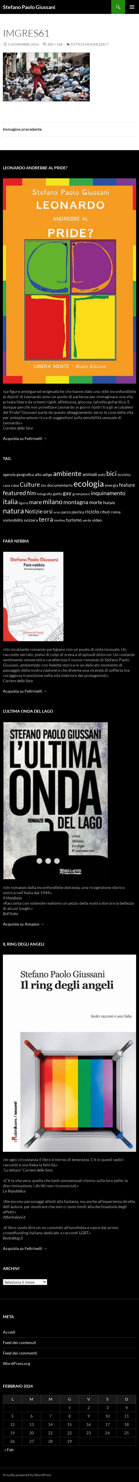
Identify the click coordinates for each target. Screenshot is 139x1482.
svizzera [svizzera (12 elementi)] (31, 520)
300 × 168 (55, 44)
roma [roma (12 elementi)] (115, 511)
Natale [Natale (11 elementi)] (109, 502)
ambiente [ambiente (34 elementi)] (67, 473)
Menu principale (132, 7)
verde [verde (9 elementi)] (87, 520)
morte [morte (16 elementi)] (95, 502)
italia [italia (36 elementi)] (10, 501)
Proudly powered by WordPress (27, 1475)
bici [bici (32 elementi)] (111, 473)
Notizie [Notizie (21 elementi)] (34, 511)
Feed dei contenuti (19, 1342)
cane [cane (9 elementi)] (6, 485)
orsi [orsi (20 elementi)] (48, 511)
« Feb (9, 1449)
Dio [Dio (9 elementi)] (43, 485)
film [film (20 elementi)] (31, 493)
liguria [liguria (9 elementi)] (23, 503)
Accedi (9, 1332)
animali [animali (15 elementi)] (90, 474)
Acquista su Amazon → (23, 923)
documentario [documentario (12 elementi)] (60, 485)
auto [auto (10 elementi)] (101, 475)
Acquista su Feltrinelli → (25, 438)
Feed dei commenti (20, 1352)
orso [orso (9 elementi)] (57, 512)
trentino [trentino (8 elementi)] (59, 520)
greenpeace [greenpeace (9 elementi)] (81, 494)
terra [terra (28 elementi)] (46, 519)
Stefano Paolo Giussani (29, 7)
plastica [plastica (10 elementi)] (78, 512)
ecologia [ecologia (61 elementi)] (89, 483)
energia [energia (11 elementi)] (111, 485)
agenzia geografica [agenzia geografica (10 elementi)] (18, 475)
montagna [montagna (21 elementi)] (75, 502)
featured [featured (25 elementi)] (14, 492)
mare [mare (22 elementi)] (35, 501)
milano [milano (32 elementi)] (53, 501)
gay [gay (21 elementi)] (67, 493)
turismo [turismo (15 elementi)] (74, 519)
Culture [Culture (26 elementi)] (30, 484)
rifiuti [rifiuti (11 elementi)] (105, 512)
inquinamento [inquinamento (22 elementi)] (108, 492)
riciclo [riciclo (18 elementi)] (92, 511)
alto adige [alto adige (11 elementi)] (43, 474)
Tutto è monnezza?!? (90, 44)
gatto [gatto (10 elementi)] (57, 494)
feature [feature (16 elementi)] (127, 485)
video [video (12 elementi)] (97, 520)
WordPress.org (16, 1363)
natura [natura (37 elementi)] (13, 510)
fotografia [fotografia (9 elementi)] (44, 494)
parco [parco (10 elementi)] (66, 512)
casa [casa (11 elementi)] (15, 485)
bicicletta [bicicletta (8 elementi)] (124, 475)
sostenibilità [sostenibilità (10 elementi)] (13, 520)
